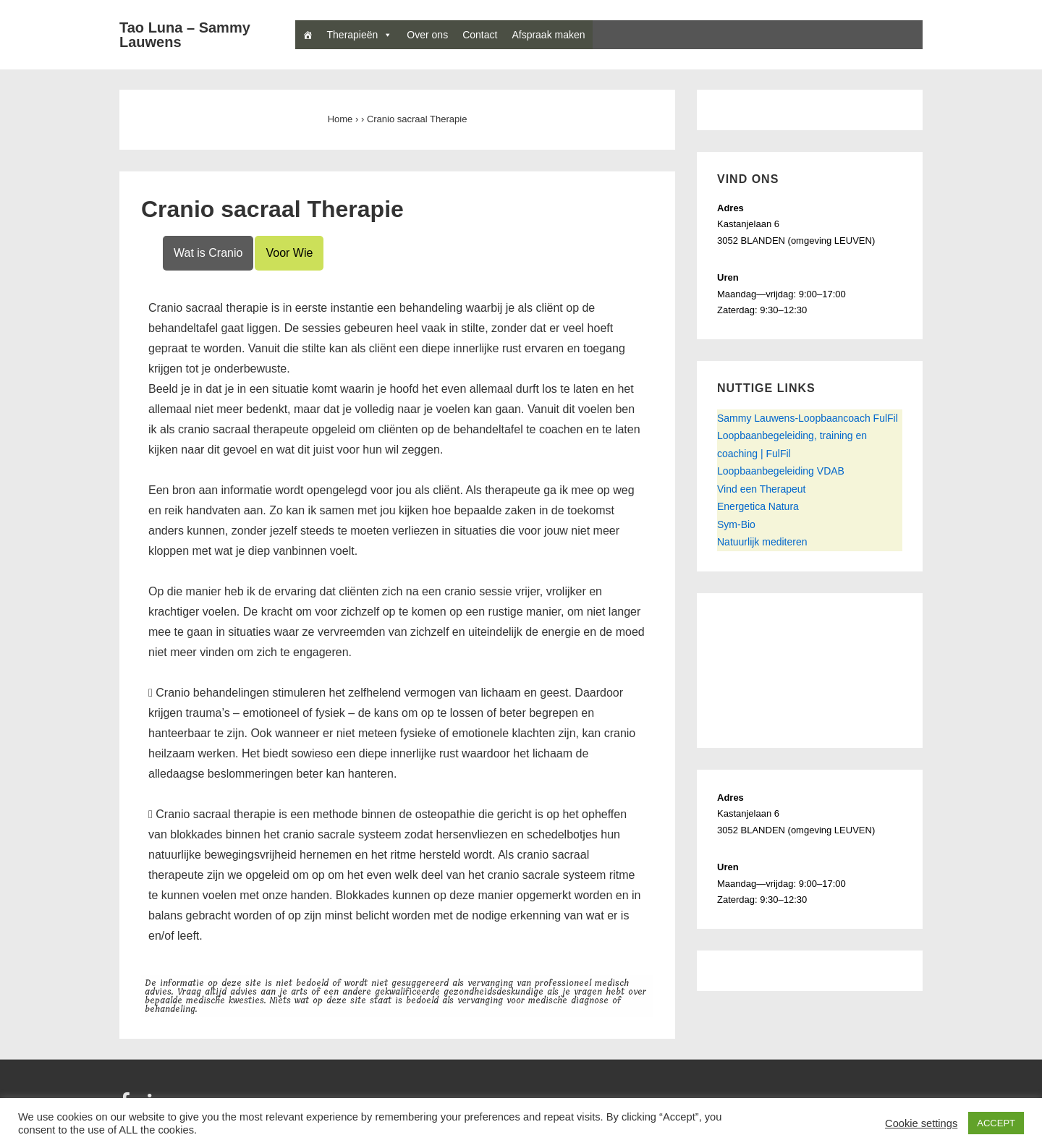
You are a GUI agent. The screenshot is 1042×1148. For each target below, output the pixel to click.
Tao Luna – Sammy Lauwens (184, 35)
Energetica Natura (758, 506)
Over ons (427, 35)
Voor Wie (289, 253)
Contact (479, 35)
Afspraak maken (548, 35)
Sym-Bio (736, 524)
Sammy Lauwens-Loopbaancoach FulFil (807, 418)
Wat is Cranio (208, 253)
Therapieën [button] (360, 34)
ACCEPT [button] (996, 1123)
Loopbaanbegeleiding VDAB (780, 471)
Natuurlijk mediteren (762, 542)
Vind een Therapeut (761, 489)
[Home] (307, 34)
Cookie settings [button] (921, 1123)
